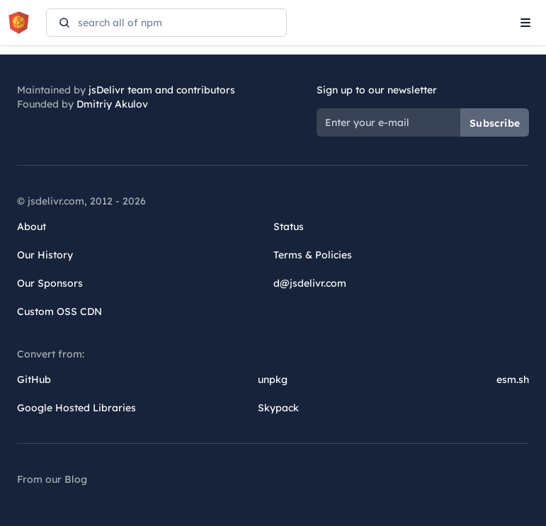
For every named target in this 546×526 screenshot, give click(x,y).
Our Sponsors (50, 283)
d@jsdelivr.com (309, 283)
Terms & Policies (312, 254)
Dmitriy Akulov (112, 104)
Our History (45, 254)
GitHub (34, 379)
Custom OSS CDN (59, 311)
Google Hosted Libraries (76, 407)
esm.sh (512, 379)
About (31, 226)
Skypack (278, 407)
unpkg (273, 379)
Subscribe (495, 123)
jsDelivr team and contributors (162, 90)
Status (288, 226)
